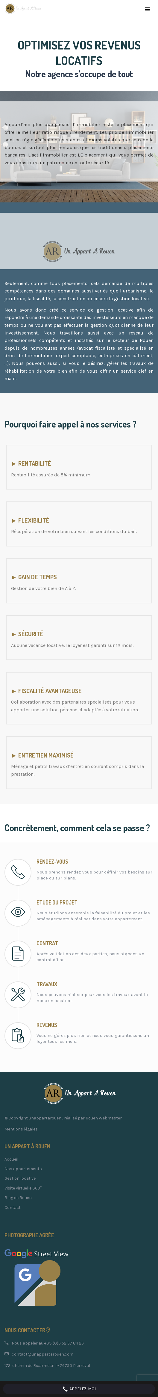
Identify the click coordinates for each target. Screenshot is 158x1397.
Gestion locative (20, 1178)
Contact (12, 1207)
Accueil (11, 1159)
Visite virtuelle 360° (23, 1188)
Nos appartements (23, 1168)
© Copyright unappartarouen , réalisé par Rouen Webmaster (63, 1118)
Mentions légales (21, 1129)
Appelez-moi (79, 1389)
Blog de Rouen (18, 1197)
